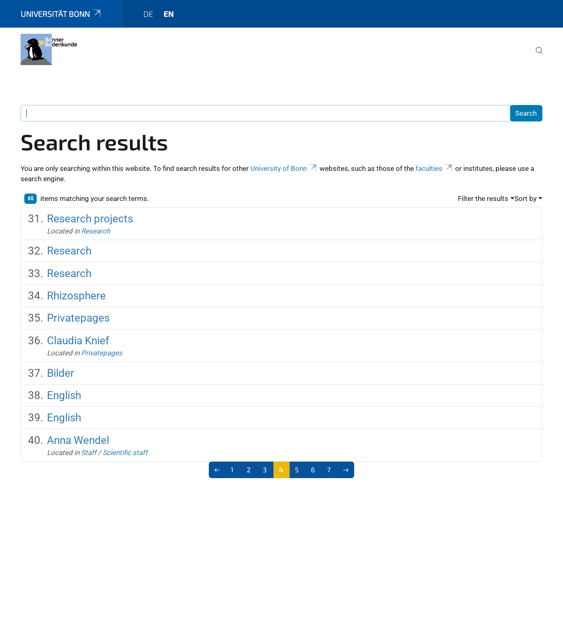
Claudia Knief (78, 340)
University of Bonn (284, 168)
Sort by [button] (525, 198)
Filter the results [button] (483, 198)
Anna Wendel (78, 440)
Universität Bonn (61, 14)
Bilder (60, 373)
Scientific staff (125, 452)
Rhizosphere (76, 295)
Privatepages (78, 318)
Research (95, 231)
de (148, 14)
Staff (88, 452)
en (169, 14)
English (64, 395)
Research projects (90, 218)
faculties (434, 168)
